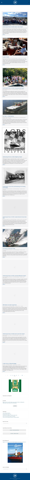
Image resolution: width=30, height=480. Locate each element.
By (14, 58)
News (10, 58)
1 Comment (21, 306)
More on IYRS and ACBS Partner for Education (9, 416)
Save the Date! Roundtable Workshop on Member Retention (11, 417)
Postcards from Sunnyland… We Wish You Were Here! (10, 415)
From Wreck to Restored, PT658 (9, 248)
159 (22, 375)
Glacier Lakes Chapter (6, 58)
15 (14, 375)
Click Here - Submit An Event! (14, 433)
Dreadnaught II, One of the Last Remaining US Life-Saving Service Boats (14, 187)
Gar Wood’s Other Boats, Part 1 (7, 414)
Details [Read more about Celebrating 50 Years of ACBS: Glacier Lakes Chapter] (4, 34)
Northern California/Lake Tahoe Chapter (10, 117)
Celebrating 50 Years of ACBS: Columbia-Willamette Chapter (14, 275)
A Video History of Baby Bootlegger (9, 363)
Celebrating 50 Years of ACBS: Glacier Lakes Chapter (13, 26)
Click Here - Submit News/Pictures (14, 430)
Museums (5, 306)
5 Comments (4, 189)
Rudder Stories (17, 117)
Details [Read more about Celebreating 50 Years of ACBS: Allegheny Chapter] (4, 164)
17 (18, 375)
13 (10, 375)
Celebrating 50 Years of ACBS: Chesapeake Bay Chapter (13, 88)
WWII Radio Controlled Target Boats (10, 304)
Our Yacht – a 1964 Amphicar (8, 116)
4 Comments (24, 58)
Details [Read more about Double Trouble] (4, 64)
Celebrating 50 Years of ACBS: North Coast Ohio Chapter (14, 333)
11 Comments (4, 250)
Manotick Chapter (6, 219)
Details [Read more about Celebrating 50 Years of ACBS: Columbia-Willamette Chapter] (4, 284)
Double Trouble (6, 57)
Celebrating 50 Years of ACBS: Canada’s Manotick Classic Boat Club (15, 217)
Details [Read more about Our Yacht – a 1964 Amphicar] (4, 124)
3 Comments (18, 364)
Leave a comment (24, 219)
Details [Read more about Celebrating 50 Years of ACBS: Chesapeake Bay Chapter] (4, 96)
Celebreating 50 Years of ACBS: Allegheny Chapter (12, 156)
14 (12, 375)
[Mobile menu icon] (2, 2)
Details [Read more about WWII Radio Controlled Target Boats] (4, 312)
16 (16, 375)
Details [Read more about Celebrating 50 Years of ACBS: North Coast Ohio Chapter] (4, 342)
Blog (3, 58)
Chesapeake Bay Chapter (7, 89)
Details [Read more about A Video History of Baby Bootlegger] (4, 371)
